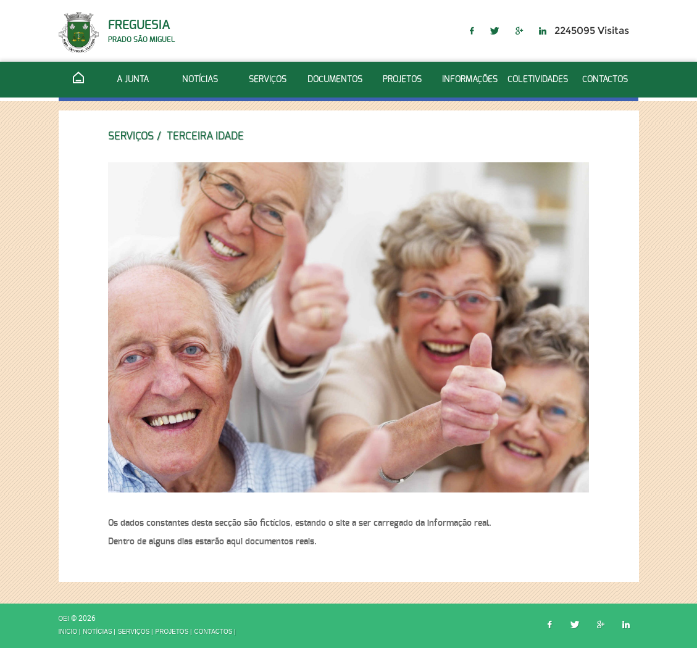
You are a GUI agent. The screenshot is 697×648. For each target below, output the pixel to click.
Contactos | (215, 631)
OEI (65, 619)
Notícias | (99, 631)
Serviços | (135, 631)
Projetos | (174, 631)
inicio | (70, 631)
